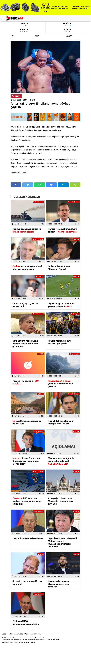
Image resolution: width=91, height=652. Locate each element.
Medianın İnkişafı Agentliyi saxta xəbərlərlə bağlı (61, 461)
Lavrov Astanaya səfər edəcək (27, 538)
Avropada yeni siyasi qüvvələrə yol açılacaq (27, 267)
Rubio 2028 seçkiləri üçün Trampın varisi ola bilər (61, 422)
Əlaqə (26, 634)
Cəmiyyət (40, 276)
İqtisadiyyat (74, 354)
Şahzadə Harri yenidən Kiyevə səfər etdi (27, 582)
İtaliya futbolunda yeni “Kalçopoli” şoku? (59, 267)
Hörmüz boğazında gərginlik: (26, 230)
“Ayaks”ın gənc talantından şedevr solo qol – (61, 304)
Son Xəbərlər (38, 202)
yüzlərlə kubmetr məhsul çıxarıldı (60, 384)
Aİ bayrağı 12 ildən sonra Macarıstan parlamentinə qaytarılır (60, 501)
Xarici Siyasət (73, 202)
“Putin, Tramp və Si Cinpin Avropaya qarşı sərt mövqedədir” (26, 461)
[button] (75, 184)
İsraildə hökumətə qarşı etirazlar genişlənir (59, 342)
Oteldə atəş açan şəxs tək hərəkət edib (25, 304)
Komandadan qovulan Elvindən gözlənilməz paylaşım (59, 584)
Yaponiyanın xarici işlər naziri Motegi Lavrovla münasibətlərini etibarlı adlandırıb (62, 542)
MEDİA (41, 354)
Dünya (41, 394)
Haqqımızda (18, 634)
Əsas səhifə (7, 634)
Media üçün (36, 634)
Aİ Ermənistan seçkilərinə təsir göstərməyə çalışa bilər (26, 501)
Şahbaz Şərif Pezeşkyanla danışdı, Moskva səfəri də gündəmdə (25, 344)
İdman (16, 96)
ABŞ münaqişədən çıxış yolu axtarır (26, 422)
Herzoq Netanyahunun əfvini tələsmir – (62, 230)
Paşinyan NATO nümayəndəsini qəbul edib (25, 622)
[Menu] (4, 18)
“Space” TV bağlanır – (25, 382)
